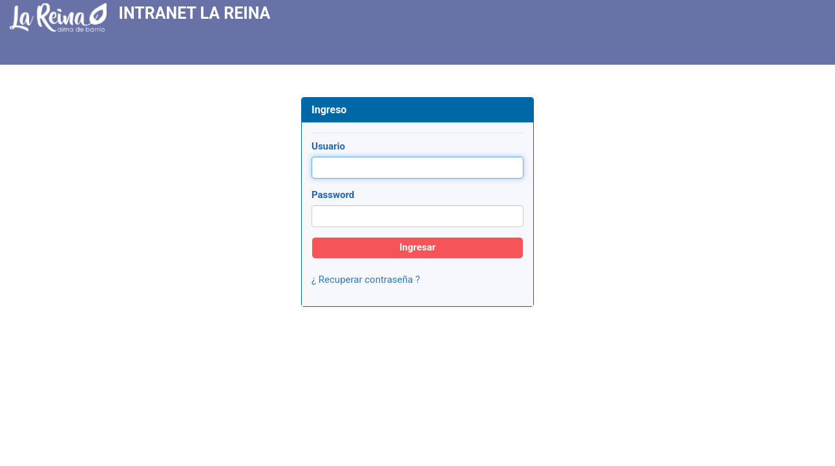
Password (333, 195)
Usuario (328, 146)
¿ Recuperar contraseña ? (366, 279)
